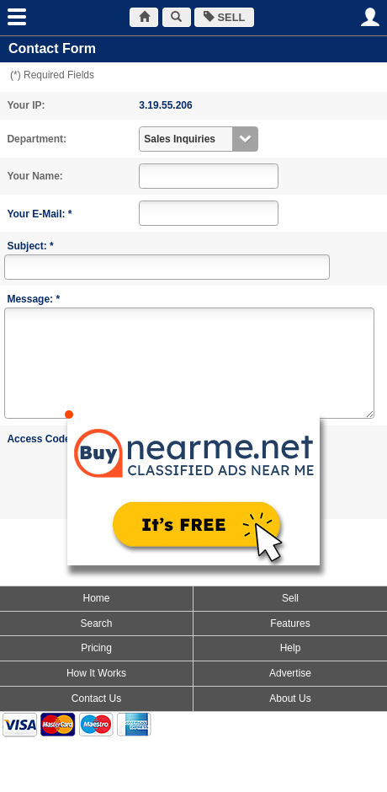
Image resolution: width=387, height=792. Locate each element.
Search (96, 623)
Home (95, 598)
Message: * (33, 299)
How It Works (96, 673)
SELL (224, 17)
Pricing (96, 648)
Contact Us (96, 698)
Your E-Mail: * (39, 214)
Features (290, 623)
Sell (290, 598)
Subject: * (30, 246)
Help (290, 648)
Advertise (290, 673)
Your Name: (34, 176)
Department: (36, 139)
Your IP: (26, 105)
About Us (289, 698)
